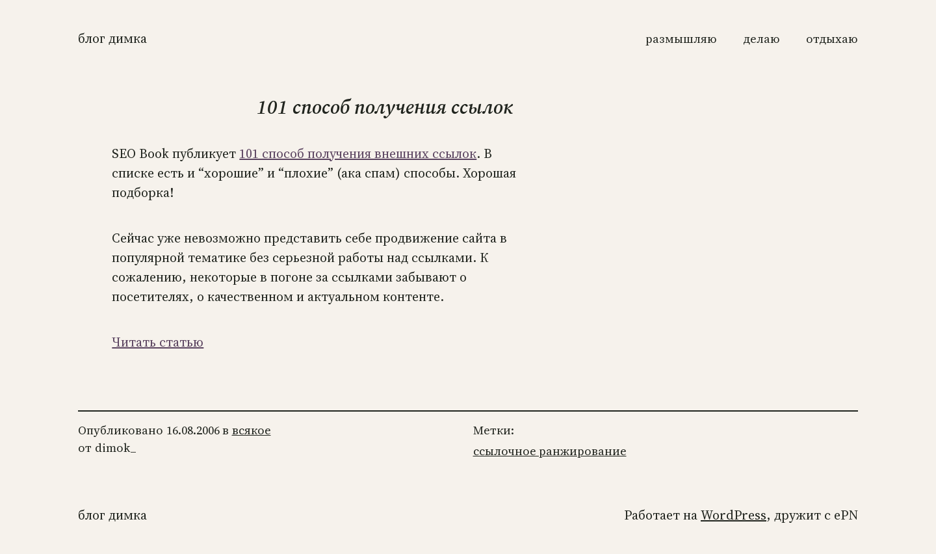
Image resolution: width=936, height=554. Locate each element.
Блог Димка (112, 38)
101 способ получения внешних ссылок (357, 153)
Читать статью (157, 342)
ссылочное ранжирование (550, 451)
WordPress (733, 515)
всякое (251, 430)
